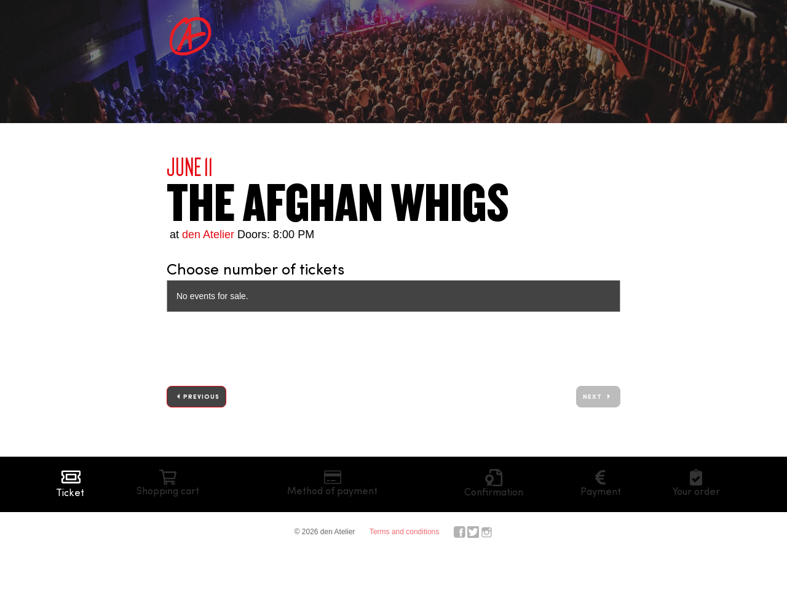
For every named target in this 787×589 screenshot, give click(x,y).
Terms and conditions (404, 531)
